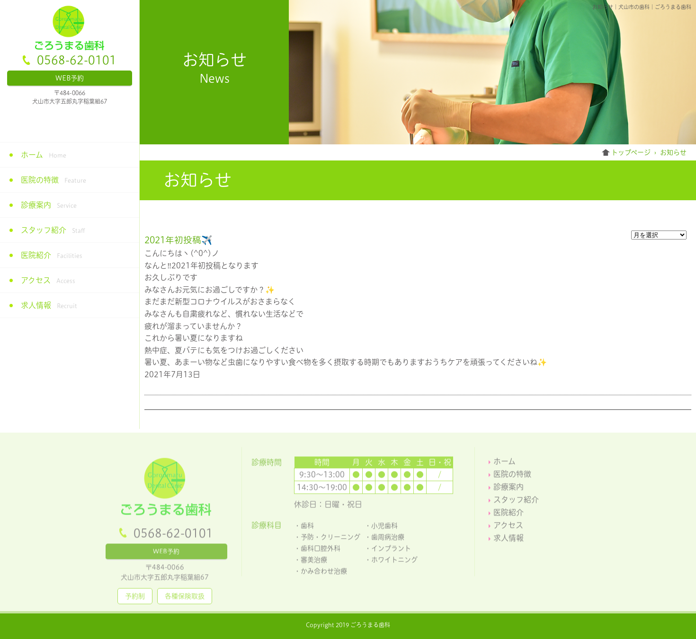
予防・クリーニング (330, 539)
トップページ (631, 152)
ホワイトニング (394, 562)
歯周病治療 (387, 539)
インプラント (391, 550)
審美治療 (314, 562)
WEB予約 (69, 78)
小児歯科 (384, 528)
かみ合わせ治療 (324, 573)
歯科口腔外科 (320, 550)
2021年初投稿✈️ (178, 240)
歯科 (307, 528)
